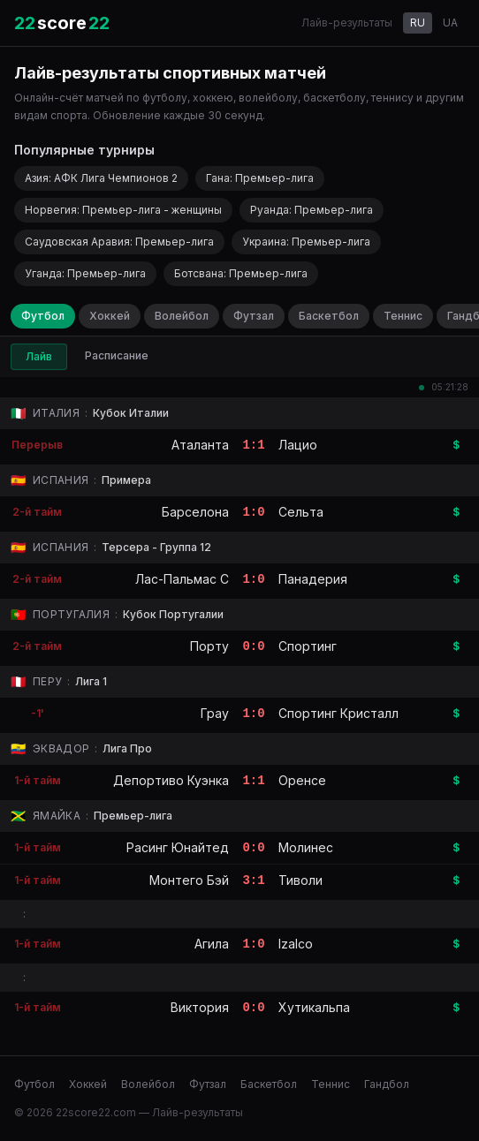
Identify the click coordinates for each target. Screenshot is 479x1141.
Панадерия (312, 578)
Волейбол (182, 315)
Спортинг (307, 646)
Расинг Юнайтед (177, 847)
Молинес (305, 847)
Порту (209, 646)
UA (450, 22)
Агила (211, 943)
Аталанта (200, 444)
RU (417, 22)
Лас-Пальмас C (182, 578)
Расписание (116, 355)
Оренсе (302, 780)
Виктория (200, 1007)
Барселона (195, 511)
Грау (215, 713)
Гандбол (386, 1084)
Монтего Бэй (189, 880)
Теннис (403, 315)
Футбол (43, 315)
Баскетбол (329, 315)
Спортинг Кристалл (338, 713)
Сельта (300, 511)
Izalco (295, 943)
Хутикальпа (314, 1007)
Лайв (39, 356)
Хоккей (109, 315)
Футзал (253, 315)
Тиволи (300, 880)
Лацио (297, 444)
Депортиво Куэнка (171, 780)
